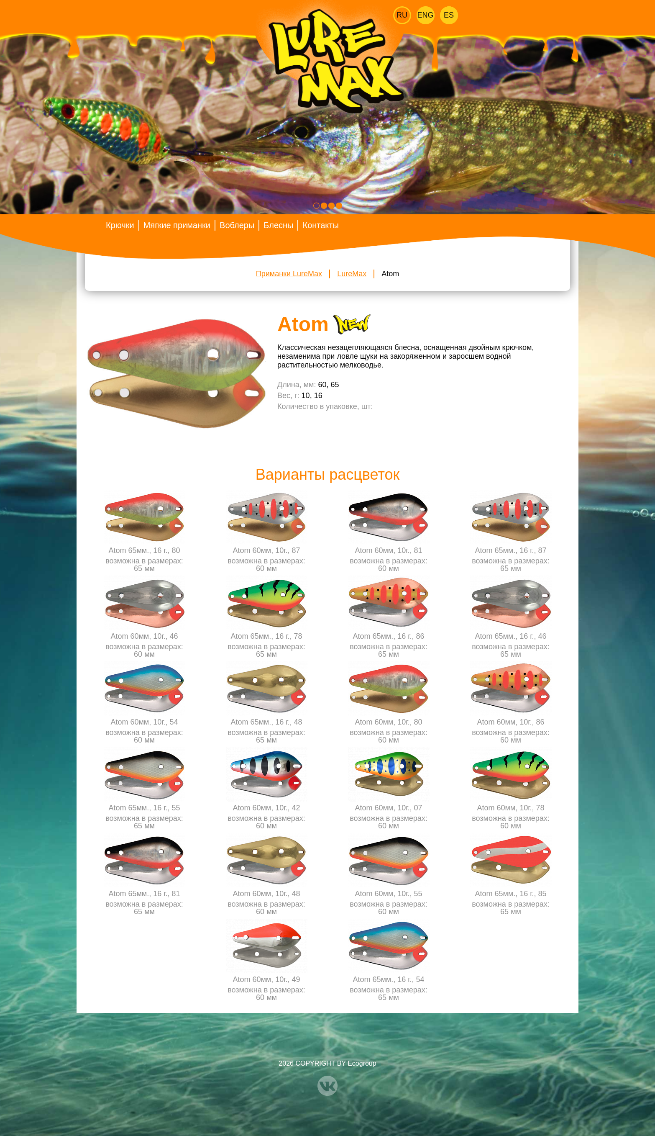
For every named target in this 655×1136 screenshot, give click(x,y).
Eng (425, 15)
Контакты (320, 225)
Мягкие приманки (176, 225)
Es (449, 15)
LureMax (351, 274)
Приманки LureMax (289, 274)
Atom (390, 274)
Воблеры (237, 225)
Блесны (278, 225)
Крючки (120, 225)
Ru (402, 15)
